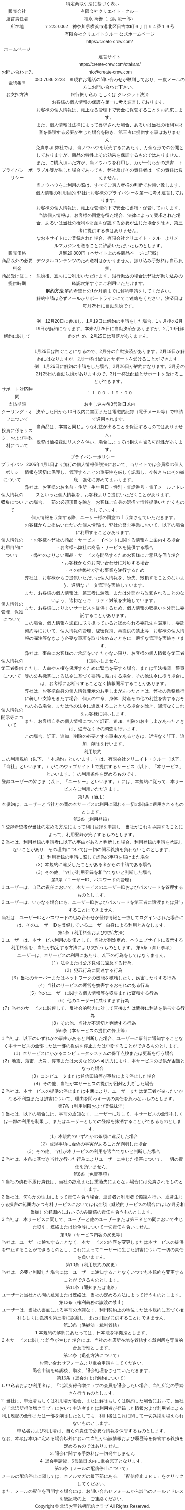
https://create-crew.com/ (109, 41)
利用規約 (93, 751)
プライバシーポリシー (92, 456)
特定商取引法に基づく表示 (92, 3)
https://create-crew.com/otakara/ (109, 64)
